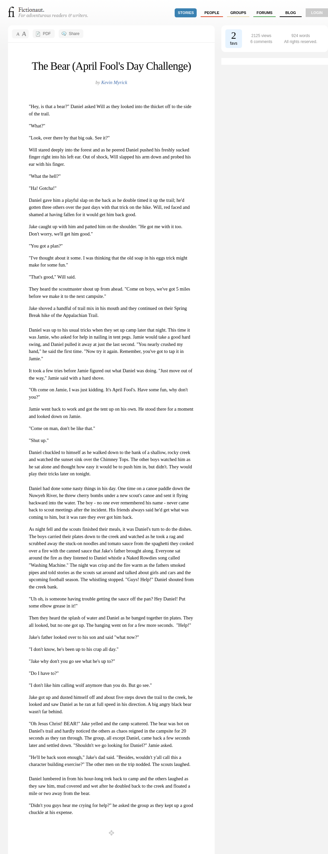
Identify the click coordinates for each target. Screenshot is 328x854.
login (317, 13)
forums (265, 13)
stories (186, 13)
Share (74, 33)
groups (238, 13)
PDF (47, 33)
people (211, 13)
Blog (290, 13)
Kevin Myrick (114, 82)
